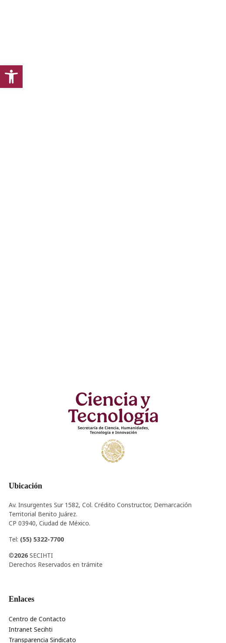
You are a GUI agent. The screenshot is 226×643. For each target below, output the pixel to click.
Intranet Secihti (31, 629)
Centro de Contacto (37, 619)
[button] (11, 76)
